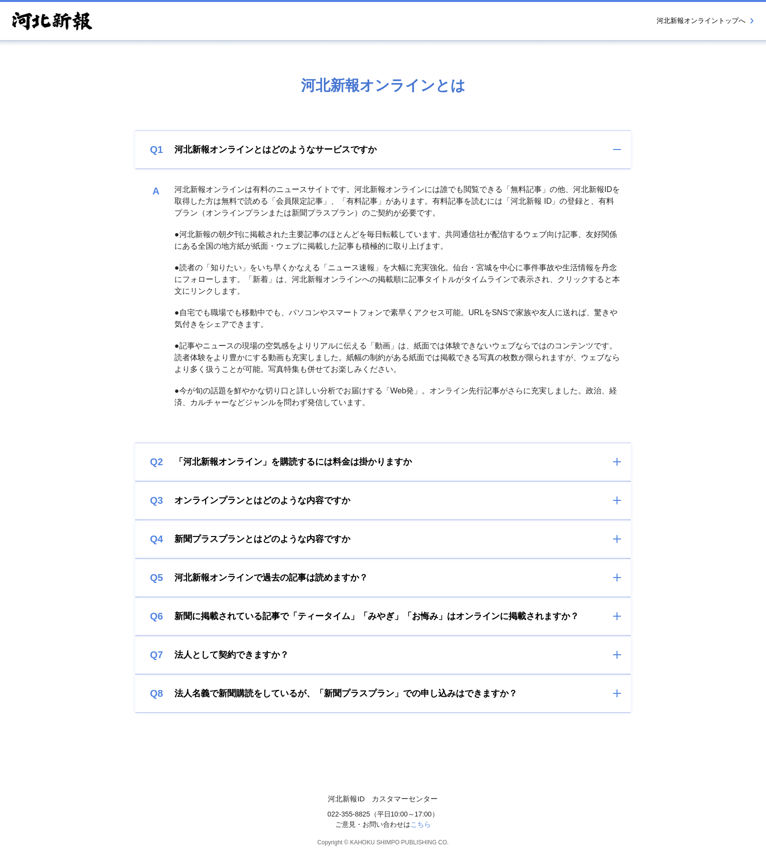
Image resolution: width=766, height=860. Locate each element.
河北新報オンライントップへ (705, 20)
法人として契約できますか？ (219, 654)
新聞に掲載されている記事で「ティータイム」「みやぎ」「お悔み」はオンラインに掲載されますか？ (364, 616)
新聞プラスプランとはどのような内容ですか (250, 539)
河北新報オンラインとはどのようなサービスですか (263, 149)
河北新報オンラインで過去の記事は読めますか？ (259, 577)
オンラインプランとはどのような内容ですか (250, 500)
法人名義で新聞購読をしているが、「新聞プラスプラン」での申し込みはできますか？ (333, 693)
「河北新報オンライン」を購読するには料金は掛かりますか (281, 461)
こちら (420, 824)
